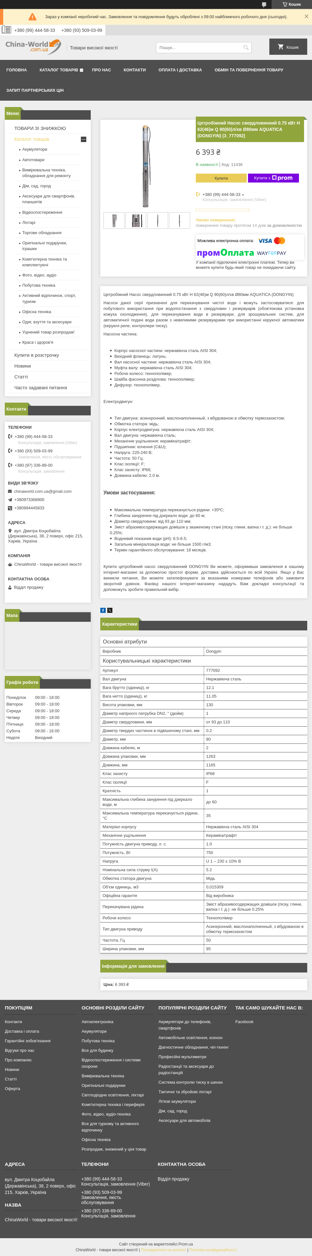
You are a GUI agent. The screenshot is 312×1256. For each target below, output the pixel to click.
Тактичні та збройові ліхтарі (185, 1091)
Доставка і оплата (22, 1031)
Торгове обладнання (41, 232)
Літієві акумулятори (177, 1101)
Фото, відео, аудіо (39, 275)
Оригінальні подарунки (103, 1085)
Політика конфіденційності (213, 1250)
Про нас (101, 70)
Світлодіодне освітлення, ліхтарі (113, 1095)
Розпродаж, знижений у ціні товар (114, 1149)
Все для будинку (97, 1050)
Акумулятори (34, 149)
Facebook (244, 1021)
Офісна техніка (36, 311)
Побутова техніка (38, 285)
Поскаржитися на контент (163, 1250)
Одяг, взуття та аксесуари (46, 321)
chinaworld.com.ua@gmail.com (43, 491)
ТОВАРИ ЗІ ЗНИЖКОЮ (40, 128)
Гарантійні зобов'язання (28, 1040)
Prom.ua (186, 1244)
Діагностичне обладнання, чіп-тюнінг (194, 1047)
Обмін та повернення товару (249, 70)
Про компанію (18, 1060)
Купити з (273, 178)
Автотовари (33, 159)
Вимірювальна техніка (103, 1075)
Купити (221, 178)
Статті (21, 376)
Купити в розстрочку (36, 355)
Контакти (135, 70)
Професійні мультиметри (182, 1056)
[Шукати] (246, 47)
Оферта (12, 1088)
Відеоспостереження (42, 212)
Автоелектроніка (97, 1021)
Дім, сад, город (36, 185)
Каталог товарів (58, 70)
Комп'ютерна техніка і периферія (113, 1104)
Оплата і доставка (180, 70)
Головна (16, 70)
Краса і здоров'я (37, 342)
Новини (22, 366)
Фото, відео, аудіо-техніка (106, 1114)
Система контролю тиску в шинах (191, 1082)
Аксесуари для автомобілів (184, 1120)
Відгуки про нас (19, 1050)
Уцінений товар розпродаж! (48, 332)
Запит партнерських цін (35, 90)
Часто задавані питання (40, 387)
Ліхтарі (28, 222)
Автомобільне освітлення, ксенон (191, 1037)
